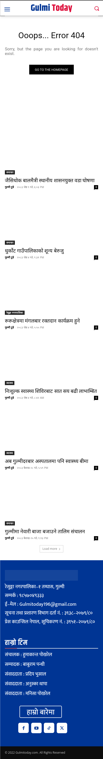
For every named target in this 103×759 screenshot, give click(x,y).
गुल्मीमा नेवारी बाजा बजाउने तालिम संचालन (45, 531)
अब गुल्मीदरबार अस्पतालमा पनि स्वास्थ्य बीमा (46, 461)
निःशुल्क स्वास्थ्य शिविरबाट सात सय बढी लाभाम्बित (51, 391)
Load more (51, 549)
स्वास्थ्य (9, 383)
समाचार (9, 172)
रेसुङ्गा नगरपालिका (14, 312)
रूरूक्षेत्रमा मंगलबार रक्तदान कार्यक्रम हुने (42, 321)
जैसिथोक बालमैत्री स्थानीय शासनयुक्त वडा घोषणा (49, 180)
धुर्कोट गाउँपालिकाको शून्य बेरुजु (34, 251)
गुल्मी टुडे (9, 187)
